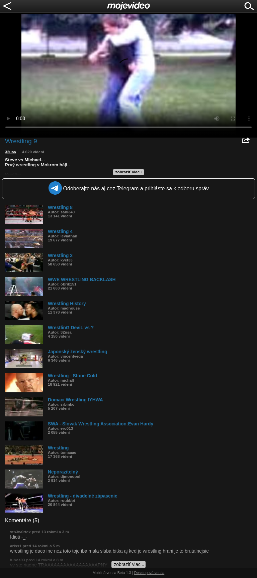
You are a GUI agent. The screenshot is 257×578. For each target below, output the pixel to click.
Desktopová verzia (149, 573)
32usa (10, 152)
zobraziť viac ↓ (129, 172)
